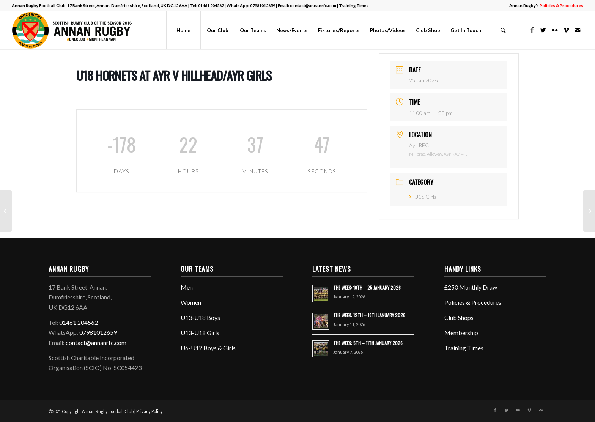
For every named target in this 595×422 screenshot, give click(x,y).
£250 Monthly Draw (470, 287)
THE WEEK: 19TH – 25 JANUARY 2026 (367, 287)
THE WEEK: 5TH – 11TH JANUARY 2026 (368, 343)
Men (187, 287)
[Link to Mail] (577, 30)
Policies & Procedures (472, 302)
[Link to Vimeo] (566, 30)
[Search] (503, 30)
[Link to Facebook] (532, 30)
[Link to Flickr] (554, 30)
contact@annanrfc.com (313, 5)
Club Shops (459, 317)
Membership (461, 332)
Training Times (353, 5)
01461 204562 (211, 5)
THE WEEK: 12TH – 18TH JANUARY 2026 (369, 315)
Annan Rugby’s (546, 5)
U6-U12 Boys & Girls (208, 347)
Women (191, 302)
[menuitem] (544, 6)
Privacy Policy (149, 411)
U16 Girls (423, 197)
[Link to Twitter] (543, 30)
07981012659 (262, 5)
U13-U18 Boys (200, 317)
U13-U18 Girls (200, 332)
